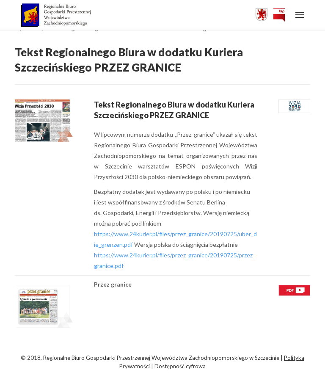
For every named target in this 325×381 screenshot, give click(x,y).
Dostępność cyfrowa (180, 366)
